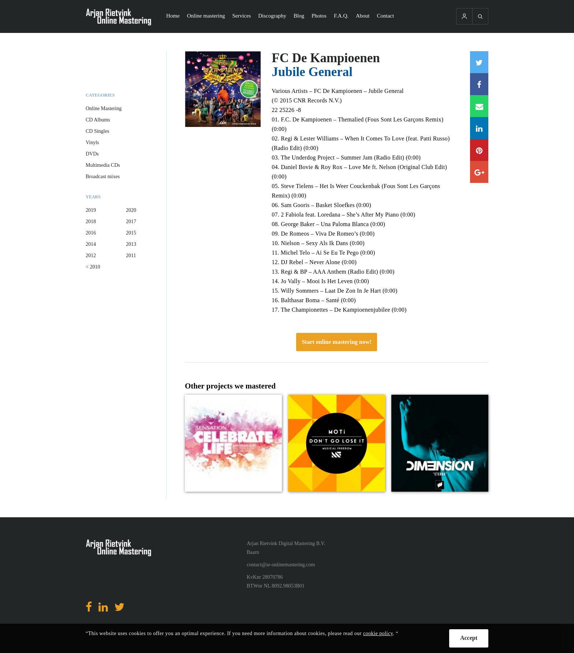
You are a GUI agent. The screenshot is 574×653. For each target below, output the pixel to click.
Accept (468, 638)
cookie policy (378, 633)
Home (173, 16)
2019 (91, 210)
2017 (131, 221)
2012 (91, 255)
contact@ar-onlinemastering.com (281, 564)
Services (241, 16)
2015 (131, 233)
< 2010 (93, 267)
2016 (91, 233)
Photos (319, 16)
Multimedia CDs (103, 165)
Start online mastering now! (337, 342)
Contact (385, 16)
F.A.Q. (341, 16)
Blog (299, 16)
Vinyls (92, 142)
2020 (131, 210)
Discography (272, 16)
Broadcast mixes (103, 176)
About (363, 16)
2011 (131, 255)
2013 (131, 244)
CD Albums (98, 120)
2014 (91, 244)
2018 (91, 221)
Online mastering (206, 16)
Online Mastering (104, 108)
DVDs (92, 154)
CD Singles (97, 131)
